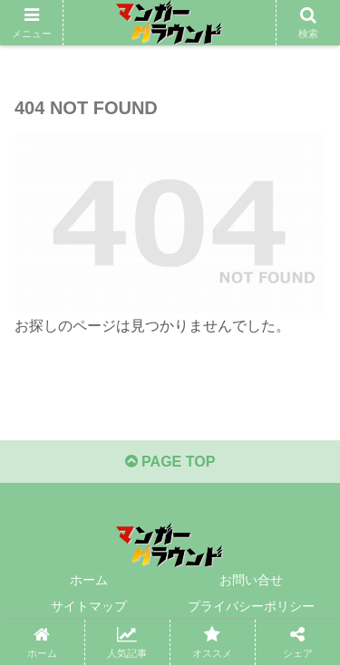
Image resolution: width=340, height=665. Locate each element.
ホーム (89, 580)
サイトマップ (89, 606)
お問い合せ (251, 580)
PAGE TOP (170, 461)
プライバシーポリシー (251, 606)
